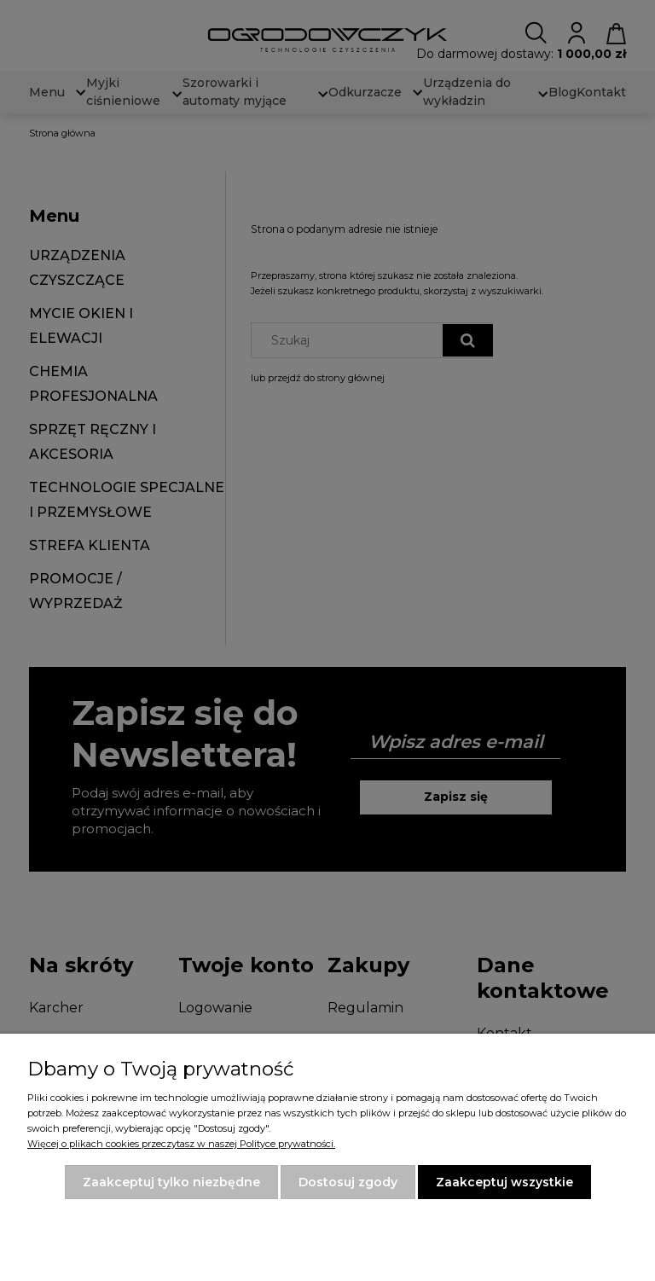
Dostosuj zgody (348, 1182)
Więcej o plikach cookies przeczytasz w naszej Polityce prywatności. (181, 1144)
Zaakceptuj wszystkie (504, 1182)
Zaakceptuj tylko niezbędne (171, 1182)
